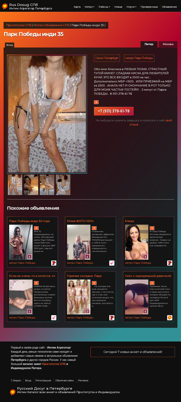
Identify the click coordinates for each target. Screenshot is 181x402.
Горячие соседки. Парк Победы (84, 276)
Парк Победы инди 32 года (29, 221)
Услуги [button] (130, 6)
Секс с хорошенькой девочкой (148, 276)
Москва (168, 44)
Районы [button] (103, 6)
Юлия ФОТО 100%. (80, 221)
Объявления (169, 6)
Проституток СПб (54, 364)
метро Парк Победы (139, 58)
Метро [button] (89, 6)
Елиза (129, 221)
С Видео (16, 380)
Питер (149, 44)
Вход (9, 44)
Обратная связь (64, 380)
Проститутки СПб (19, 25)
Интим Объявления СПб (51, 25)
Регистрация (43, 380)
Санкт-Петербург (107, 58)
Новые (118, 6)
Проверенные (149, 6)
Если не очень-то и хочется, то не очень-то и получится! (32, 276)
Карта (77, 6)
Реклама (83, 380)
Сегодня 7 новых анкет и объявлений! (132, 352)
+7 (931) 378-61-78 (114, 111)
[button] (13, 114)
